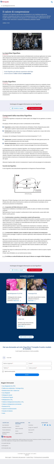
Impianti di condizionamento (9, 408)
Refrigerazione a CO (7, 399)
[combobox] (51, 2)
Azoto (3, 413)
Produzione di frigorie (7, 397)
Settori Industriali (19, 428)
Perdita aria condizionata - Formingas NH (13, 388)
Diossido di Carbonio (7, 411)
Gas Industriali (5, 425)
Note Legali (8, 457)
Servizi (16, 431)
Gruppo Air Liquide (33, 427)
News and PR (31, 429)
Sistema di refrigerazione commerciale (11, 404)
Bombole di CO (6, 406)
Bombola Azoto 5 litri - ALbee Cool (10, 390)
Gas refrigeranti (6, 393)
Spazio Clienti (18, 433)
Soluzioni (17, 426)
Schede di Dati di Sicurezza (5, 433)
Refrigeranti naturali (7, 395)
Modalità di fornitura (6, 427)
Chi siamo (30, 432)
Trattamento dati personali (18, 457)
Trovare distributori (6, 429)
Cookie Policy (29, 457)
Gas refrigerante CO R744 (8, 386)
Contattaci (30, 425)
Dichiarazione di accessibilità (41, 457)
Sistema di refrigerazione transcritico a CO (13, 402)
